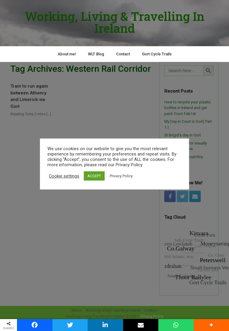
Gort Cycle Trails (156, 54)
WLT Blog (96, 54)
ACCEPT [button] (94, 176)
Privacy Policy (121, 176)
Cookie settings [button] (64, 176)
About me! (67, 54)
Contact (123, 54)
